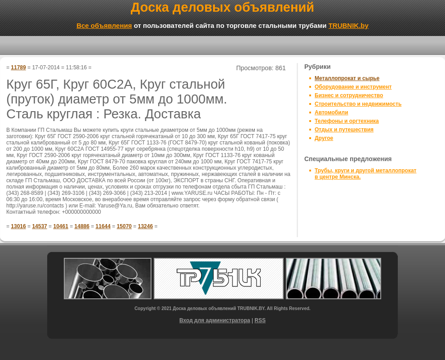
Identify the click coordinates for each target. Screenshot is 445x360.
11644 (103, 226)
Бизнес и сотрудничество (349, 95)
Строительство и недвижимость (358, 104)
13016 (18, 226)
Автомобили (331, 112)
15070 (124, 226)
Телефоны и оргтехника (347, 121)
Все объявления (104, 25)
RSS (260, 320)
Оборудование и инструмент (353, 87)
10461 (60, 226)
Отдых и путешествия (344, 129)
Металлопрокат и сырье (347, 78)
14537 (39, 226)
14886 (82, 226)
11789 (18, 67)
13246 (145, 226)
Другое (324, 138)
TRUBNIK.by (349, 25)
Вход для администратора (214, 320)
